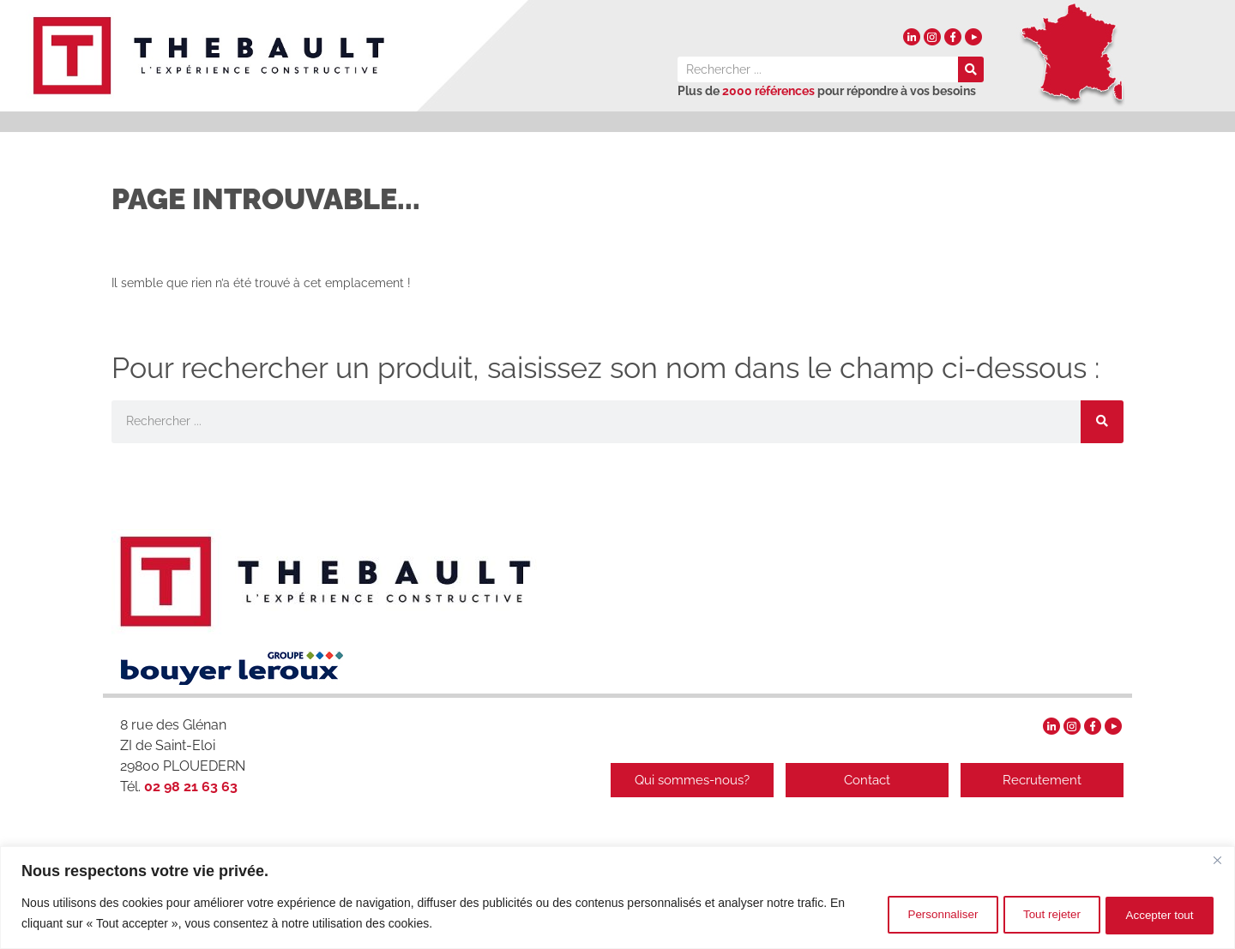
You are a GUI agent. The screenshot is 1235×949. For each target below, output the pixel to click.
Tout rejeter (1031, 914)
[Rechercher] (971, 69)
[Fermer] (1217, 861)
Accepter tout (1154, 914)
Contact (862, 780)
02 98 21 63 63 (189, 786)
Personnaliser (908, 914)
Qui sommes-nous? (681, 780)
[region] (617, 898)
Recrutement (1042, 780)
